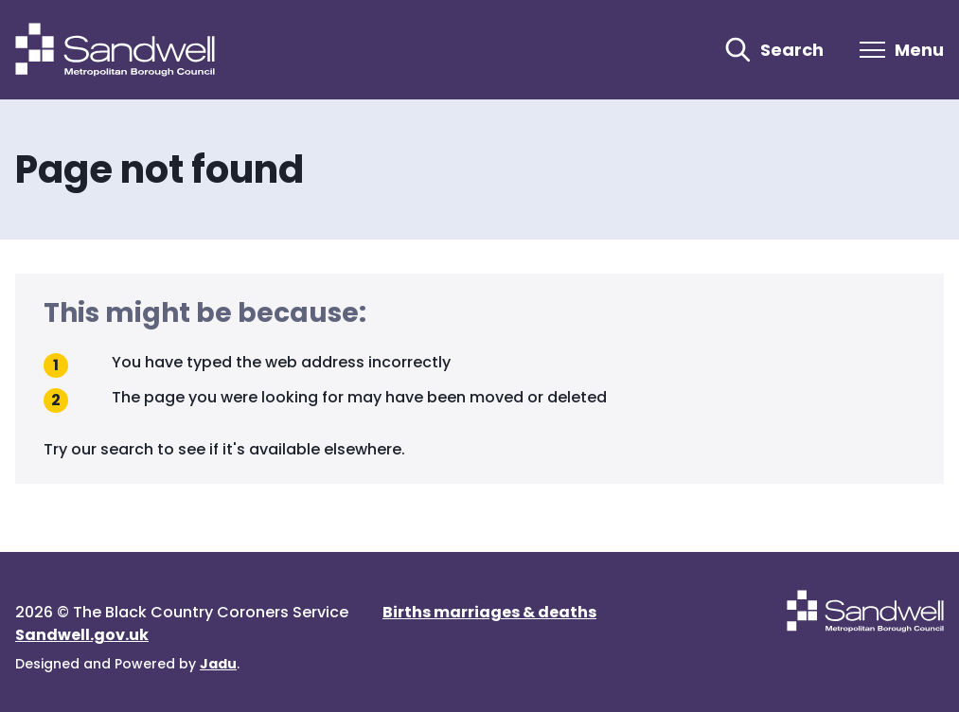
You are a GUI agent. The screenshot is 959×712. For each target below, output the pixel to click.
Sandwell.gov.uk (82, 635)
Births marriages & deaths (489, 612)
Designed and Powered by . (127, 663)
